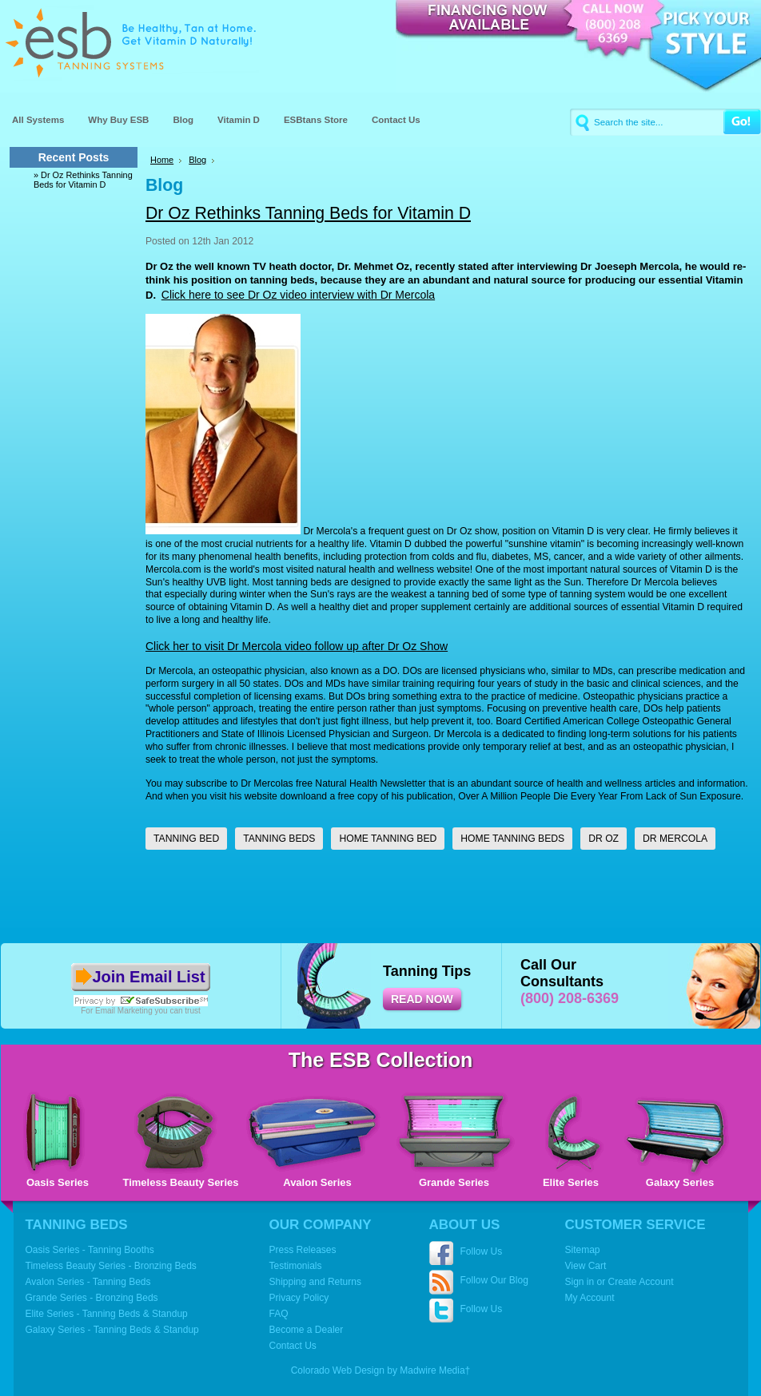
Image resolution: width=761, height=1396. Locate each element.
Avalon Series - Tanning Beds (88, 1281)
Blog (197, 160)
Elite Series (571, 1182)
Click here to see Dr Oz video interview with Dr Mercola (298, 294)
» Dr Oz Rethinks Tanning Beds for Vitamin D (83, 179)
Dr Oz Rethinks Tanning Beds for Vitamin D (308, 213)
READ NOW (422, 999)
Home (161, 160)
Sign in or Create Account (619, 1281)
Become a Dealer (306, 1329)
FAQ (279, 1313)
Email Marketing (124, 1010)
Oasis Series (57, 1182)
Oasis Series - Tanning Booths (90, 1249)
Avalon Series (317, 1182)
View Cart (586, 1265)
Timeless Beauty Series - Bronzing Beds (111, 1265)
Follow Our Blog (494, 1280)
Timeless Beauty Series (180, 1182)
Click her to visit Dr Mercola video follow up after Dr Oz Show (296, 646)
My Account (590, 1297)
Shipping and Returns (315, 1281)
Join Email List (148, 977)
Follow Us (481, 1251)
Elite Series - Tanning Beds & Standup (107, 1313)
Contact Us (293, 1345)
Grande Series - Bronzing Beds (92, 1297)
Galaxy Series (680, 1182)
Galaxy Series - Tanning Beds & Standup (112, 1329)
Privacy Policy (299, 1297)
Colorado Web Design (337, 1370)
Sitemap (582, 1249)
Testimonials (295, 1265)
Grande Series (454, 1182)
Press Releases (303, 1249)
